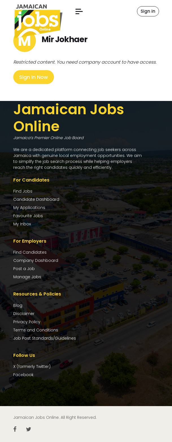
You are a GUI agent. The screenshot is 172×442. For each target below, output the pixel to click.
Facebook (23, 375)
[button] (79, 11)
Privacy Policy (26, 322)
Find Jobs (22, 191)
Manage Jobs (27, 277)
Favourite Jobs (28, 216)
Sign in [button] (148, 11)
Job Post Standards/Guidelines (44, 338)
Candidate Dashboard (36, 199)
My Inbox (22, 224)
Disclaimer (23, 313)
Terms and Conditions (35, 330)
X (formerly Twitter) (32, 366)
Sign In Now (33, 77)
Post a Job (24, 268)
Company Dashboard (35, 260)
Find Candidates (30, 252)
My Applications (29, 207)
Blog (17, 305)
